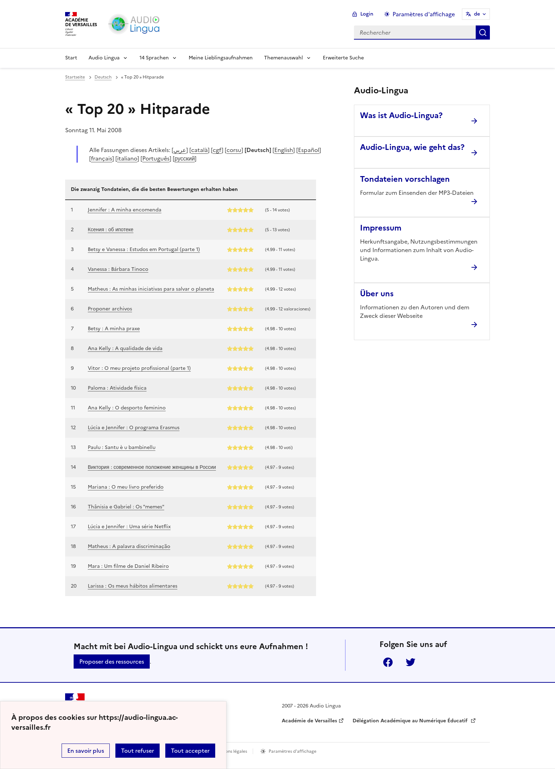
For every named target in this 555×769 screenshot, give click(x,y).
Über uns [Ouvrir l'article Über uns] (377, 293)
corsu (234, 150)
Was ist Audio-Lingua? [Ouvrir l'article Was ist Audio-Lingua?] (401, 115)
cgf (217, 150)
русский (184, 158)
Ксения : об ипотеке (110, 229)
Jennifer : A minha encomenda (124, 210)
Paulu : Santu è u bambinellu (121, 447)
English (283, 150)
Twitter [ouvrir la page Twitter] (410, 662)
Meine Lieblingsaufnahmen (221, 58)
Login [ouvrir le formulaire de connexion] (366, 14)
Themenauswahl (283, 58)
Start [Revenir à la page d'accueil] (71, 58)
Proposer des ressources (111, 661)
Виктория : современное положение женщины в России (152, 467)
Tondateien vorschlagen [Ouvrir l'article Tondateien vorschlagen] (405, 179)
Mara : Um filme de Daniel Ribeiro (128, 566)
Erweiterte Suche (343, 58)
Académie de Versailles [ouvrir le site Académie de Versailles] (309, 720)
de (477, 14)
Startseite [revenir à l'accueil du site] (75, 77)
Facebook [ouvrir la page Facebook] (387, 662)
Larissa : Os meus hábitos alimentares (132, 586)
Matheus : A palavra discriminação (129, 546)
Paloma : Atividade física (117, 388)
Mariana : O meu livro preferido (126, 487)
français (101, 158)
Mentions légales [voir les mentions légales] (230, 751)
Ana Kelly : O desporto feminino (127, 408)
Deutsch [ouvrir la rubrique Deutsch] (103, 77)
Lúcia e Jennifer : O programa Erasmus (133, 427)
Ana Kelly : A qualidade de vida (125, 348)
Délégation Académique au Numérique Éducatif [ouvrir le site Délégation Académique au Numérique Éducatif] (411, 720)
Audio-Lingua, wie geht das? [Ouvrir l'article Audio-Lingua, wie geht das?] (412, 147)
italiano (127, 158)
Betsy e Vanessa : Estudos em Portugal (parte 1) (144, 249)
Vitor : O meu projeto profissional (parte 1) (139, 368)
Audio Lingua (104, 58)
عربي (179, 150)
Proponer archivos (110, 309)
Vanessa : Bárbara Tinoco (118, 269)
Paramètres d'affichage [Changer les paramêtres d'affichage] (424, 14)
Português (156, 158)
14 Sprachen (154, 58)
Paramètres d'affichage (292, 751)
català (199, 150)
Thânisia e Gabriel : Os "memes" (126, 507)
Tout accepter (190, 750)
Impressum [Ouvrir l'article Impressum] (380, 228)
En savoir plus (85, 750)
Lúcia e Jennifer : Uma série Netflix (129, 526)
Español (308, 150)
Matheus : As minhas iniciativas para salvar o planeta (151, 289)
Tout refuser (137, 750)
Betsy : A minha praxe (114, 328)
